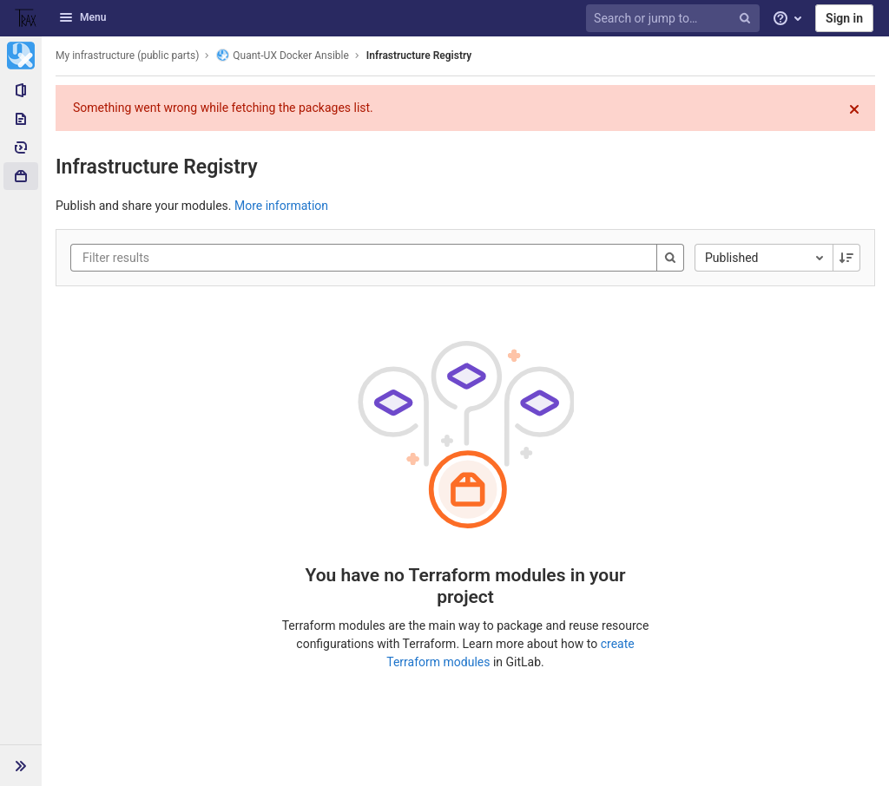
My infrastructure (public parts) (127, 55)
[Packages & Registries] (20, 176)
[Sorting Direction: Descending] (846, 258)
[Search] (670, 258)
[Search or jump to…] (675, 18)
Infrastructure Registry (418, 55)
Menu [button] (82, 17)
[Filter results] (186, 257)
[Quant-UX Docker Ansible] (20, 55)
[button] (21, 765)
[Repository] (20, 119)
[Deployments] (20, 147)
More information (281, 206)
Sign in (844, 18)
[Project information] (20, 90)
